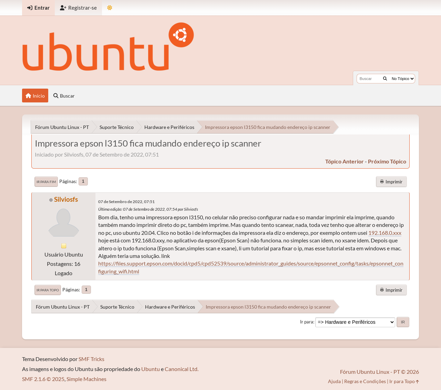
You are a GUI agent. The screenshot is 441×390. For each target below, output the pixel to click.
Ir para (306, 321)
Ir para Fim (46, 182)
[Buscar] (385, 78)
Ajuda (334, 381)
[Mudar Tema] (109, 8)
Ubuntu (150, 369)
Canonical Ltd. (181, 369)
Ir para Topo (48, 290)
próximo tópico (387, 161)
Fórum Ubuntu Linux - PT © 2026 (379, 371)
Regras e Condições (365, 381)
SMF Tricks (91, 359)
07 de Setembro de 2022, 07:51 (126, 201)
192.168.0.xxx (384, 232)
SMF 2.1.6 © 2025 (43, 379)
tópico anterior (344, 161)
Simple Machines (86, 379)
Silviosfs (66, 199)
